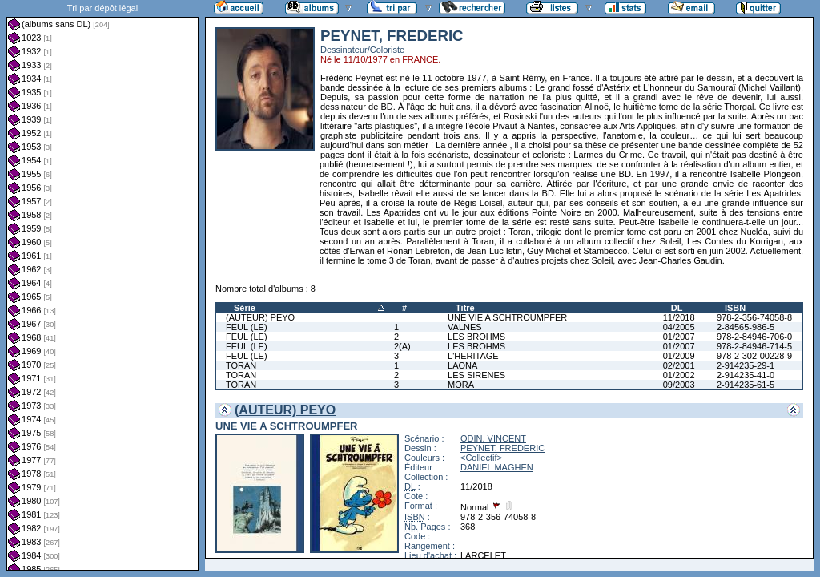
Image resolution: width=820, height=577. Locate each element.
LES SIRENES (476, 375)
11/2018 (679, 317)
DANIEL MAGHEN (496, 467)
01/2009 (679, 356)
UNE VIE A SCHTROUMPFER (507, 317)
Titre (465, 308)
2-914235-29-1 (745, 365)
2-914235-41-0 (745, 375)
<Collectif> (481, 457)
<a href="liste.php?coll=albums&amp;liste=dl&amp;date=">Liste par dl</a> (102, 285)
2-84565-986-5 (745, 327)
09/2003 (679, 384)
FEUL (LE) (246, 327)
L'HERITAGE (473, 356)
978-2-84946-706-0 (754, 336)
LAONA (462, 365)
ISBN (735, 308)
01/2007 (679, 336)
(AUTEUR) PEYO (260, 317)
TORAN (241, 365)
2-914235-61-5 (745, 384)
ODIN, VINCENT (493, 438)
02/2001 (679, 365)
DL (677, 308)
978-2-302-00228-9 (754, 356)
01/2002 (679, 375)
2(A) (402, 346)
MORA (461, 384)
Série (244, 308)
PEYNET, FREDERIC (502, 448)
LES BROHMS (476, 336)
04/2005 (679, 327)
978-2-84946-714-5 (754, 346)
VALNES (465, 327)
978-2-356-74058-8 (754, 317)
